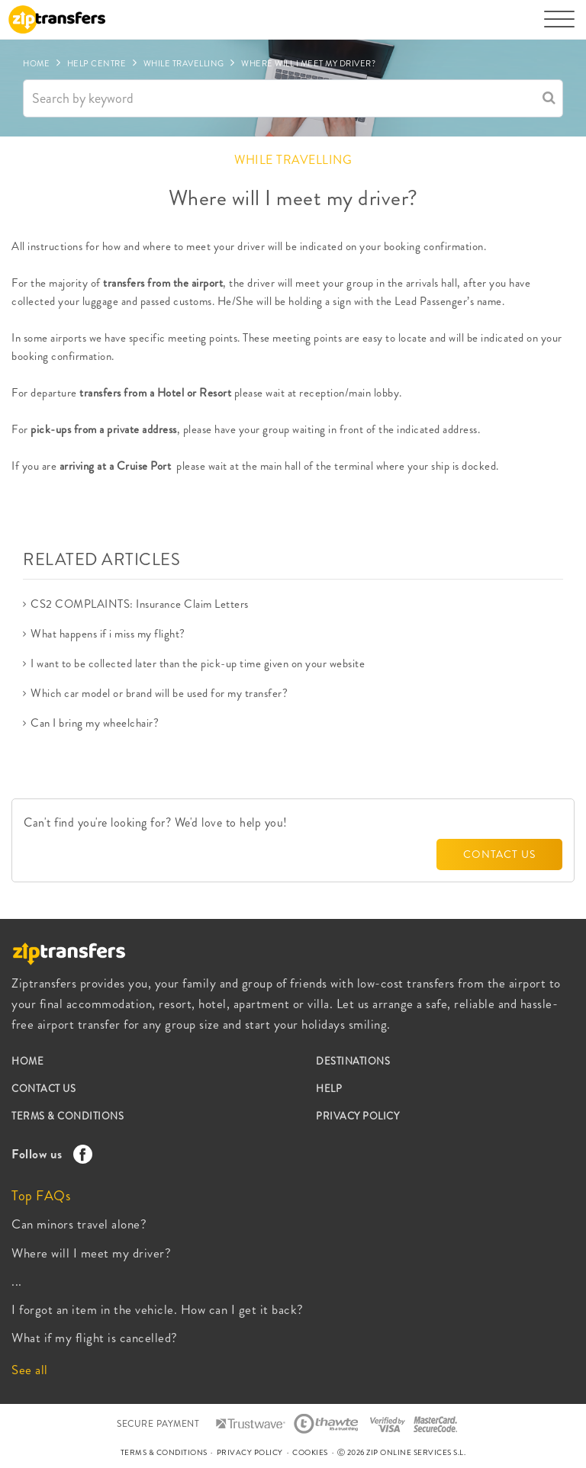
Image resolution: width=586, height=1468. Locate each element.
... (16, 1281)
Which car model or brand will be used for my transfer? (159, 693)
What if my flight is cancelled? (94, 1337)
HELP (329, 1088)
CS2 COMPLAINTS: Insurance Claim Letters (140, 604)
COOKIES (310, 1452)
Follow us (48, 1154)
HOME (27, 1061)
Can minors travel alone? (78, 1224)
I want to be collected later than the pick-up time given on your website (198, 663)
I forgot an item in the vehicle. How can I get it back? (157, 1309)
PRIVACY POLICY (357, 1116)
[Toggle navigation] (559, 26)
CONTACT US (499, 854)
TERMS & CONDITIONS (67, 1116)
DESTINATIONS (353, 1061)
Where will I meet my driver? (91, 1253)
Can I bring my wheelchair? (95, 723)
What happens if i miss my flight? (108, 633)
